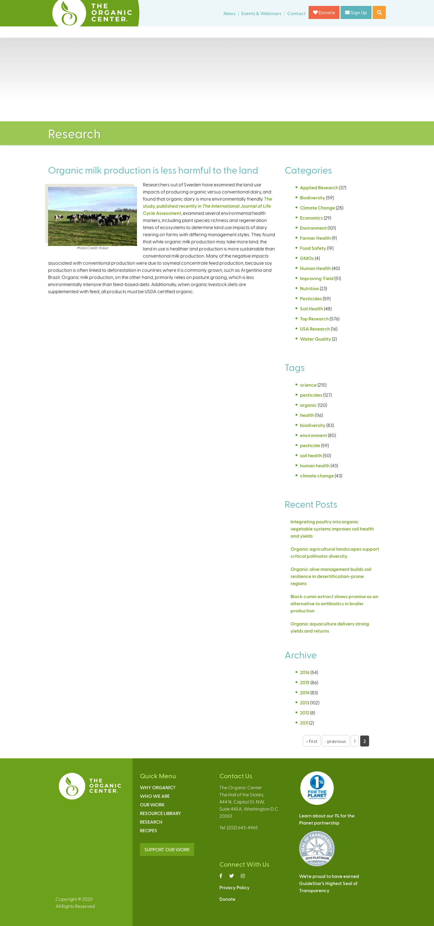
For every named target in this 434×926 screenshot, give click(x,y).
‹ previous (335, 741)
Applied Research (319, 187)
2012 (304, 712)
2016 (304, 672)
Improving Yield (317, 278)
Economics (311, 217)
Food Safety (313, 248)
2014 (304, 692)
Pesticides (311, 298)
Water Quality (315, 339)
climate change (317, 475)
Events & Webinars (261, 13)
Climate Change (317, 207)
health (307, 415)
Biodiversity (312, 197)
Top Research (314, 318)
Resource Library (160, 813)
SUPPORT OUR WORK (167, 849)
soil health (311, 455)
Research (151, 822)
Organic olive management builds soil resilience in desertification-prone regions (331, 576)
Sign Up (356, 12)
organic (308, 405)
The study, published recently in (207, 206)
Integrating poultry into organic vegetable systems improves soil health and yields (332, 529)
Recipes (148, 830)
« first (311, 741)
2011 (304, 722)
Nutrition (309, 288)
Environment (313, 228)
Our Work (152, 804)
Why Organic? (157, 787)
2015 (304, 682)
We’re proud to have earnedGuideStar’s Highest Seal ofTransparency (329, 883)
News (229, 13)
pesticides (311, 395)
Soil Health (311, 308)
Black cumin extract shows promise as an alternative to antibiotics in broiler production (334, 603)
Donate (324, 12)
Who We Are (155, 796)
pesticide (310, 445)
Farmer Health (315, 238)
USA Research (315, 328)
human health (315, 465)
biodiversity (313, 425)
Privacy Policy (234, 887)
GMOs (307, 258)
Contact (296, 13)
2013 (304, 702)
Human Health (315, 268)
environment (313, 435)
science (308, 384)
